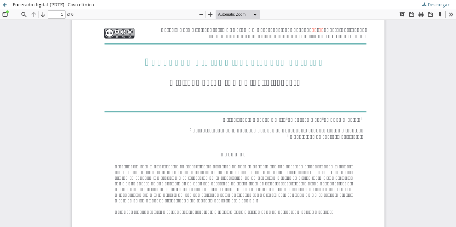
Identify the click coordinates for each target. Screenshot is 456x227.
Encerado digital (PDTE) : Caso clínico (53, 5)
